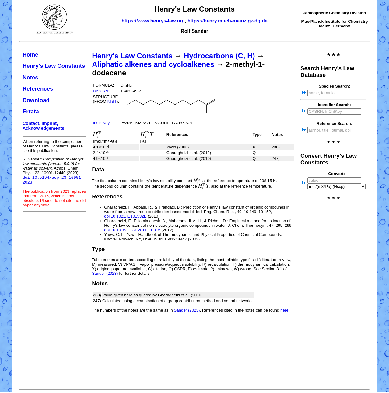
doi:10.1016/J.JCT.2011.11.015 (132, 230)
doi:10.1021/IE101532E (125, 216)
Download (36, 100)
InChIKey (101, 123)
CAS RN (100, 91)
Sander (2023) (105, 273)
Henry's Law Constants (54, 66)
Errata (31, 111)
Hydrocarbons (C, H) (219, 56)
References (38, 88)
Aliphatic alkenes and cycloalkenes (153, 64)
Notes (30, 77)
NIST (112, 101)
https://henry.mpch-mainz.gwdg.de (227, 20)
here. (284, 310)
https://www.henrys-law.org (153, 20)
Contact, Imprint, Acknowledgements (44, 126)
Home (30, 54)
